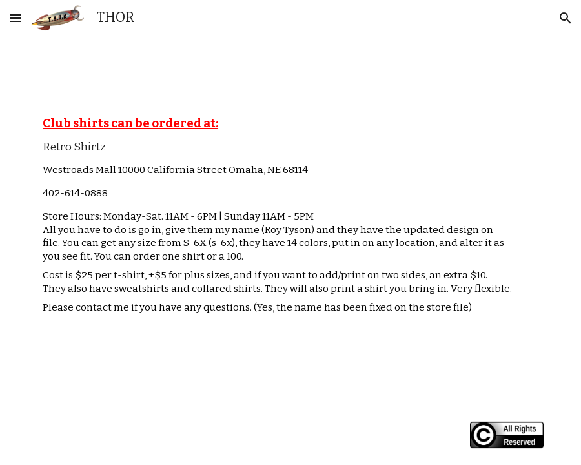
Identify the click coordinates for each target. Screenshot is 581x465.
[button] (15, 18)
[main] (290, 218)
